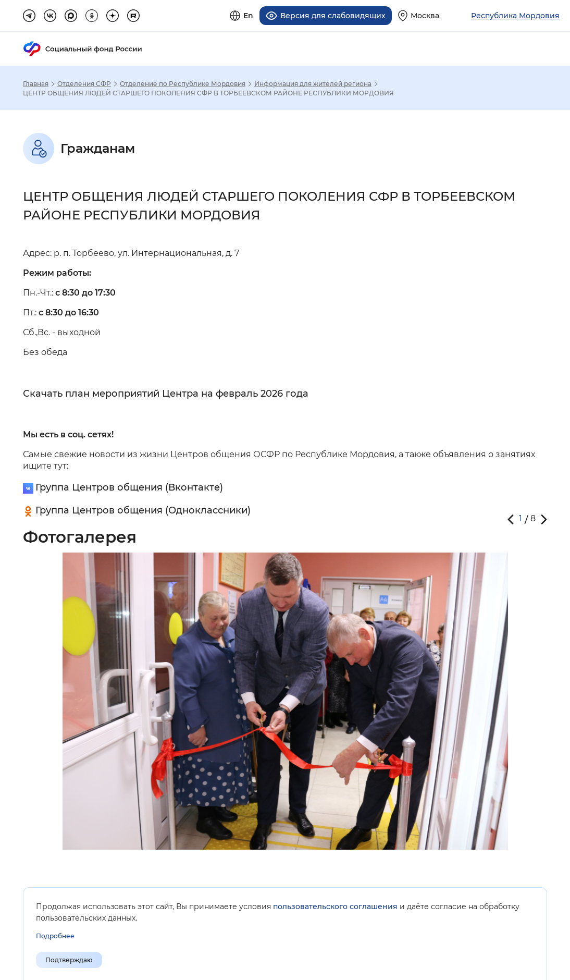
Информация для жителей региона (312, 82)
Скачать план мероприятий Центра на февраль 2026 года (165, 392)
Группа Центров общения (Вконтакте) (129, 486)
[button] (510, 517)
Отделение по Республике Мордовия (182, 82)
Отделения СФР (84, 82)
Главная (35, 82)
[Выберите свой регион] (418, 14)
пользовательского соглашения (335, 906)
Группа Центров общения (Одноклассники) (143, 508)
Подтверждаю (69, 960)
